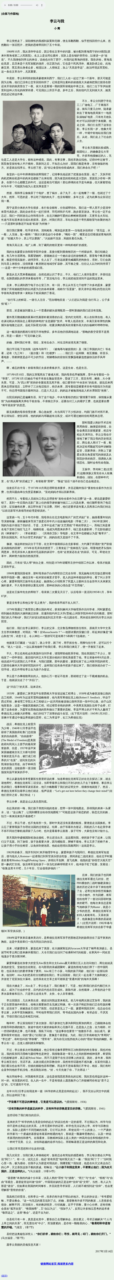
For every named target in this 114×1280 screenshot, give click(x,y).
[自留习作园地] (10, 13)
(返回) (4, 1276)
